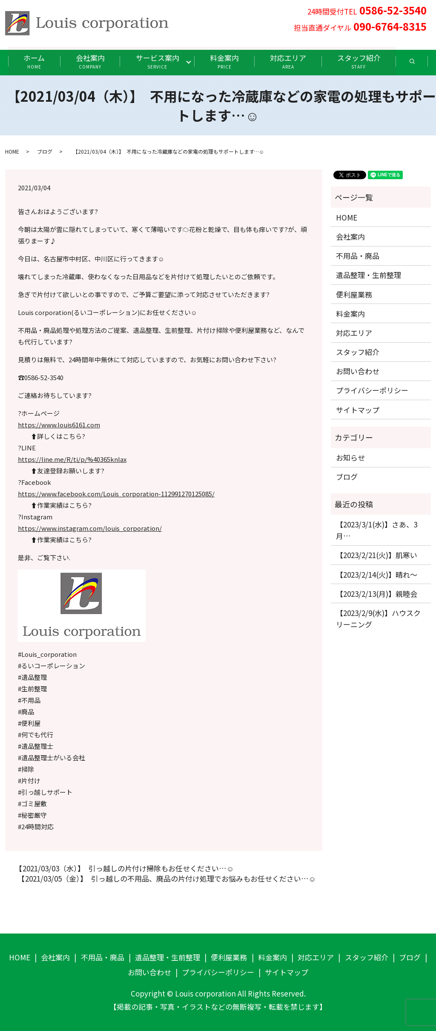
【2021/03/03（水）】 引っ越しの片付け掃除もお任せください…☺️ (122, 868)
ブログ (44, 151)
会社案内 (89, 61)
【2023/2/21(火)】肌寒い (376, 555)
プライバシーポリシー (372, 390)
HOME (12, 151)
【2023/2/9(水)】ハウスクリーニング (378, 618)
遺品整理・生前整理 (368, 274)
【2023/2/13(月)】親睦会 (376, 593)
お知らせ (350, 457)
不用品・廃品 (357, 255)
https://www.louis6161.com (59, 424)
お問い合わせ (357, 371)
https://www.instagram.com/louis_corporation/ (90, 528)
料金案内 (225, 61)
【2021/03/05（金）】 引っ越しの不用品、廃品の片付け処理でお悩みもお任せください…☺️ (165, 878)
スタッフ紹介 (361, 61)
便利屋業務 (354, 294)
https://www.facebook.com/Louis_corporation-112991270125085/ (116, 493)
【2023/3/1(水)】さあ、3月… (376, 529)
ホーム (32, 61)
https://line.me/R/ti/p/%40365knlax (72, 459)
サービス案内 (157, 61)
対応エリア (289, 61)
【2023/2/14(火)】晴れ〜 (376, 574)
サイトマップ (357, 409)
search (422, 64)
